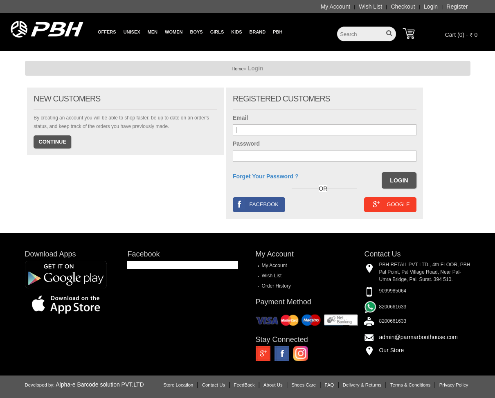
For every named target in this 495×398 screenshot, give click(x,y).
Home (237, 68)
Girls (217, 31)
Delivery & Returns (362, 384)
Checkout (403, 6)
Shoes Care (303, 384)
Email (240, 118)
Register (457, 6)
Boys (196, 31)
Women (173, 31)
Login (431, 6)
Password (246, 143)
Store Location (178, 384)
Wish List (370, 6)
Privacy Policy (453, 384)
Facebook (256, 203)
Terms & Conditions (410, 384)
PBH (277, 31)
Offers (107, 31)
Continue (52, 142)
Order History (276, 286)
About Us (273, 384)
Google (390, 203)
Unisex (132, 31)
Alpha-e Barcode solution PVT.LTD (100, 384)
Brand (258, 31)
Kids (236, 31)
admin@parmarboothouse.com (418, 337)
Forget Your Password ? (266, 176)
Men (153, 31)
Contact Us (213, 384)
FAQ (329, 384)
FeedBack (244, 384)
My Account (335, 6)
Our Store (391, 350)
